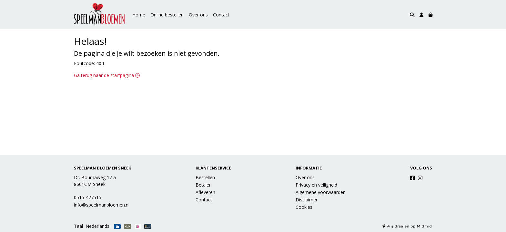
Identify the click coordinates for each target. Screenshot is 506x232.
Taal (78, 226)
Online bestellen (167, 15)
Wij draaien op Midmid (407, 226)
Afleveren (205, 192)
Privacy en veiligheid (316, 185)
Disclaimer (307, 200)
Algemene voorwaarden (321, 192)
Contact (221, 15)
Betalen (204, 185)
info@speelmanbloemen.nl (101, 205)
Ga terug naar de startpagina (107, 75)
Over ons (198, 15)
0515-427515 (87, 197)
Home (138, 15)
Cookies (304, 207)
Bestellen (205, 177)
